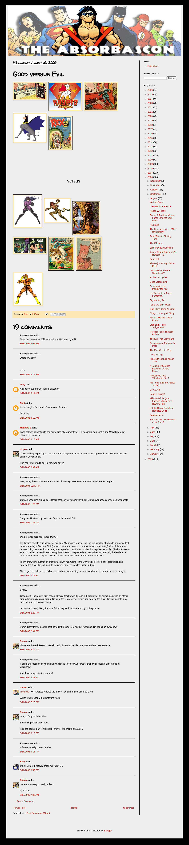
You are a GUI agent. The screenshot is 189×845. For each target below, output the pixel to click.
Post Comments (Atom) (38, 813)
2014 (150, 142)
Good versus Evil (158, 282)
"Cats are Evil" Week (160, 304)
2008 (150, 168)
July (152, 427)
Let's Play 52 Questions (161, 247)
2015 (150, 138)
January (154, 454)
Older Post (128, 808)
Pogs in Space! (157, 394)
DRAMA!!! (155, 389)
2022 (150, 107)
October (154, 189)
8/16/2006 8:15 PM (29, 733)
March (153, 445)
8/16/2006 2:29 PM (29, 612)
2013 (150, 146)
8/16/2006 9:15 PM (29, 751)
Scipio (23, 449)
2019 (150, 120)
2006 (150, 177)
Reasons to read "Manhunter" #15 (159, 377)
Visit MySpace (157, 202)
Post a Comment (25, 801)
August (154, 198)
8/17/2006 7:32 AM (29, 795)
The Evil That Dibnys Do (162, 339)
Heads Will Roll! (158, 211)
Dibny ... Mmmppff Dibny (162, 313)
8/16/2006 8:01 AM (29, 343)
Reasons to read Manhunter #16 (158, 287)
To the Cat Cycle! (158, 277)
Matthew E (25, 427)
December (155, 181)
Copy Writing (156, 354)
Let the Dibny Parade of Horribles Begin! (161, 409)
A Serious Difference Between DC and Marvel (160, 369)
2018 (150, 125)
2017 (150, 129)
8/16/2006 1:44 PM (29, 522)
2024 (150, 98)
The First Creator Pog (160, 350)
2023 (150, 103)
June (153, 432)
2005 (150, 459)
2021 (150, 112)
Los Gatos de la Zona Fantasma (160, 294)
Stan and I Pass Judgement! (158, 326)
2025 (150, 94)
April (152, 440)
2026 (150, 90)
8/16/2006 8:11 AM (29, 374)
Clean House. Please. (160, 206)
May (152, 436)
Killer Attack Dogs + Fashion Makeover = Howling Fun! (161, 401)
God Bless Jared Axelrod (162, 309)
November (155, 185)
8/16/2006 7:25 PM (29, 702)
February (155, 449)
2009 (150, 164)
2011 (150, 155)
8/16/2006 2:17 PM (29, 575)
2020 (150, 116)
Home (74, 808)
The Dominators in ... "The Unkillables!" (163, 230)
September (156, 194)
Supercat (154, 259)
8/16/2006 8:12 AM (29, 418)
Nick (22, 403)
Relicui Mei (152, 66)
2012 (150, 151)
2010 (150, 159)
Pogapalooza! (157, 415)
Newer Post (19, 808)
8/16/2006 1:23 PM (29, 504)
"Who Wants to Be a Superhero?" (160, 271)
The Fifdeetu (156, 243)
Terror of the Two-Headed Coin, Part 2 (162, 421)
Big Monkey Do (157, 300)
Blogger (108, 830)
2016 (150, 133)
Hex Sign (154, 225)
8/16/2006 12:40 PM (30, 485)
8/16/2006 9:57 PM (29, 770)
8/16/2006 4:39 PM (29, 649)
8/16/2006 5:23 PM (29, 677)
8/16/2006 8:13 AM (29, 439)
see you (25, 691)
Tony (22, 384)
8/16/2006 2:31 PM (29, 631)
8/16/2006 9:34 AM (29, 467)
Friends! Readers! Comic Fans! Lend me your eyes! (162, 218)
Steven (23, 687)
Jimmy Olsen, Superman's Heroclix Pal (163, 253)
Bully (22, 761)
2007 (150, 172)
